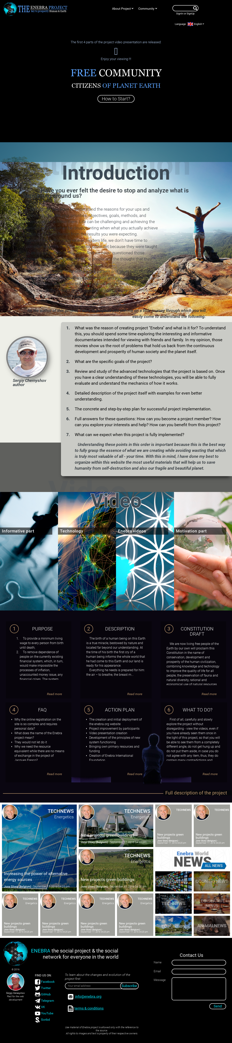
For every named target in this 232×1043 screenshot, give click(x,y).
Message (160, 980)
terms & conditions (86, 1008)
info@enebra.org (84, 997)
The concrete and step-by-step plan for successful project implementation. (143, 409)
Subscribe (129, 986)
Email (157, 971)
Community (147, 8)
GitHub (43, 994)
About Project (123, 8)
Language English (189, 24)
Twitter (43, 988)
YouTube (44, 1013)
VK (40, 1007)
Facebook (45, 982)
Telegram (44, 1000)
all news (214, 865)
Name (158, 962)
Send (218, 1006)
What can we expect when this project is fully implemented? (129, 434)
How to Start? (116, 99)
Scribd (42, 1019)
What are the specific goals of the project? (113, 361)
